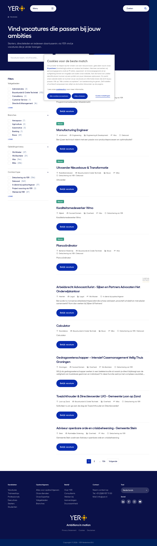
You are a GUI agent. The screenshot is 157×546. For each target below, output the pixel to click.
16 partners (51, 68)
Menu (43, 8)
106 (103, 461)
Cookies (82, 530)
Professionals (14, 497)
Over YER (68, 490)
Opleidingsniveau (28, 146)
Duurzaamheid (71, 503)
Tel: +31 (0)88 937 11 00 (102, 493)
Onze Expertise (42, 497)
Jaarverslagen (70, 500)
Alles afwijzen (79, 96)
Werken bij (69, 497)
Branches (28, 115)
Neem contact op (100, 490)
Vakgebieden (28, 83)
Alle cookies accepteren (59, 96)
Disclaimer (91, 530)
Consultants (69, 493)
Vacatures (12, 490)
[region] (79, 78)
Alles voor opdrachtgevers (47, 490)
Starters (11, 503)
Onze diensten (42, 493)
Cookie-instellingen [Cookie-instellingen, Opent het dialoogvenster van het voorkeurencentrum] (103, 96)
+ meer (10, 107)
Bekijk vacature (67, 111)
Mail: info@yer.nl (100, 497)
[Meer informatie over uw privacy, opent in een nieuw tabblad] (66, 89)
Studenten (12, 507)
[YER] (78, 518)
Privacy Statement (69, 530)
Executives (12, 500)
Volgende (113, 461)
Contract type (28, 172)
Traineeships (13, 493)
